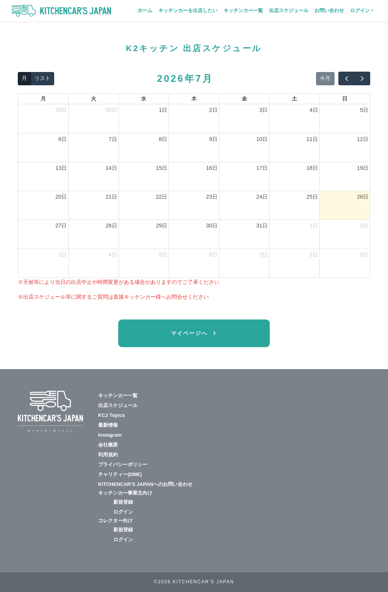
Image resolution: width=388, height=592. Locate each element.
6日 (62, 139)
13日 (61, 168)
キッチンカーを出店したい (187, 10)
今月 (325, 78)
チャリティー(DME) (120, 474)
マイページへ (190, 333)
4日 (314, 110)
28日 (111, 225)
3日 (263, 110)
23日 (211, 197)
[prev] (346, 78)
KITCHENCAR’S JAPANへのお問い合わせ (145, 484)
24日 (262, 197)
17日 (262, 168)
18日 (312, 168)
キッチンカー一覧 (243, 10)
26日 (362, 197)
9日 (213, 139)
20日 (61, 197)
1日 (163, 110)
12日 (362, 139)
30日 (111, 110)
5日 (364, 110)
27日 (61, 225)
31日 (262, 225)
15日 (161, 168)
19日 (362, 168)
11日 (312, 139)
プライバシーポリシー (122, 464)
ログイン (123, 512)
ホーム (145, 10)
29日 (61, 110)
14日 (111, 168)
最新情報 (108, 425)
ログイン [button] (360, 10)
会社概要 (108, 445)
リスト (42, 78)
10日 (262, 139)
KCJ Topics (111, 415)
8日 (163, 139)
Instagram (110, 435)
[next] (362, 78)
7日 (113, 139)
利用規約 (108, 454)
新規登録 (123, 502)
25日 (312, 197)
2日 (213, 110)
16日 (211, 168)
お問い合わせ (329, 10)
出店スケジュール (288, 10)
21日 (111, 197)
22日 (161, 197)
